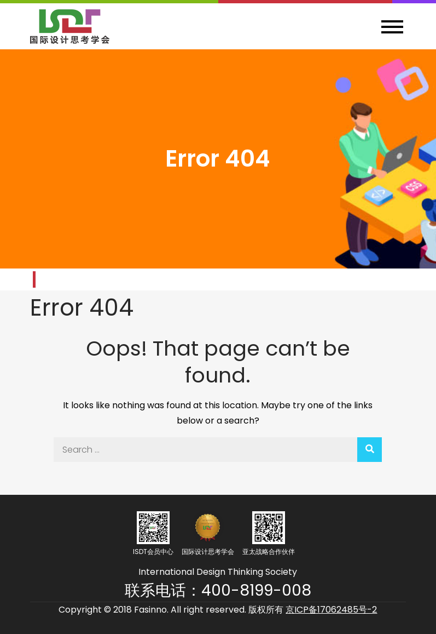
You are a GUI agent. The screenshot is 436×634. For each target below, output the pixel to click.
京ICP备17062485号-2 (331, 609)
